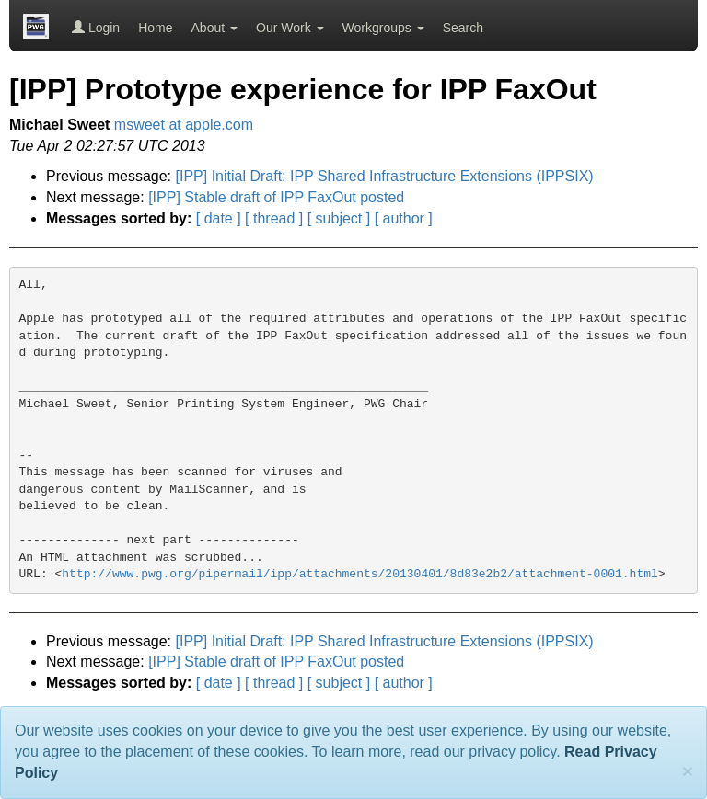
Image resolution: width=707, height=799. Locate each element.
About (214, 27)
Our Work (290, 27)
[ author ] (404, 218)
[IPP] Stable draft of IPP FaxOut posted (276, 197)
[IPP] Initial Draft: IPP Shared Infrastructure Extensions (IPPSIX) (385, 176)
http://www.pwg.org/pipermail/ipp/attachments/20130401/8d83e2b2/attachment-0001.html (360, 574)
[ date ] (218, 218)
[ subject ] (338, 218)
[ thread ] (274, 218)
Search (463, 27)
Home (155, 27)
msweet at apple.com (183, 124)
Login (96, 27)
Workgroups (383, 27)
